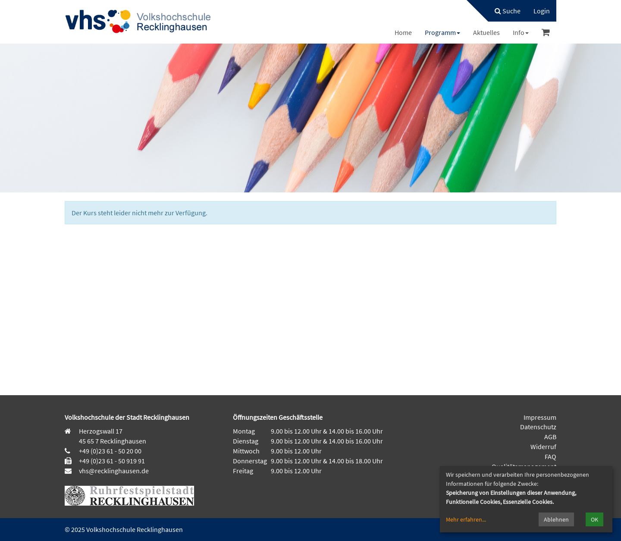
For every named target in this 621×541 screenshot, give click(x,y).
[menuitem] (503, 11)
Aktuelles (486, 32)
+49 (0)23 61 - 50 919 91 (112, 460)
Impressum (540, 417)
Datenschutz (538, 426)
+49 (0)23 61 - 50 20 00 (110, 451)
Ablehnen (556, 519)
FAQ (550, 456)
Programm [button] (442, 32)
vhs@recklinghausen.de (113, 470)
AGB (550, 436)
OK (594, 519)
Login (541, 10)
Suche (508, 10)
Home (403, 32)
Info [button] (521, 32)
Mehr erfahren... (466, 519)
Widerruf (543, 446)
